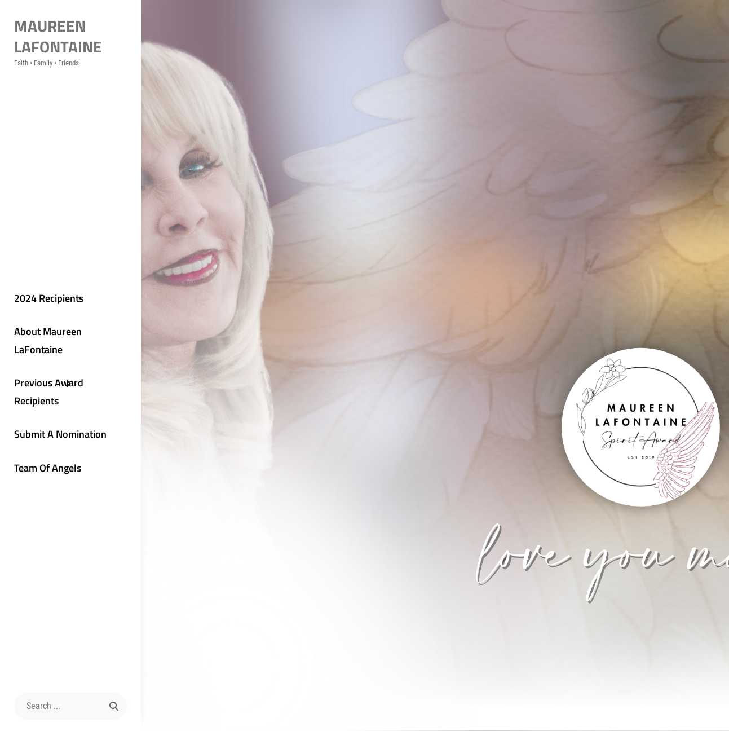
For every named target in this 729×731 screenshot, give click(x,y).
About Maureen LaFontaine (48, 340)
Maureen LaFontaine (58, 36)
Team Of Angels (47, 467)
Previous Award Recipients (48, 391)
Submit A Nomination (60, 434)
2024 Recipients (48, 298)
